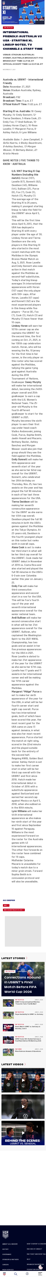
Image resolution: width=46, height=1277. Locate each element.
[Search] (15, 1273)
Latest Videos (13, 1064)
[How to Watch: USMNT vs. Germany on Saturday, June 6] (8, 1027)
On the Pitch (8, 27)
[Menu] (40, 1273)
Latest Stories (14, 958)
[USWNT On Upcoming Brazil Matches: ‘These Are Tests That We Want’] (8, 1003)
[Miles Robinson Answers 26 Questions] (8, 1052)
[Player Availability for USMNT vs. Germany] (8, 1015)
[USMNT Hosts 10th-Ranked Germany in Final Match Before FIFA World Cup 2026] (8, 1040)
